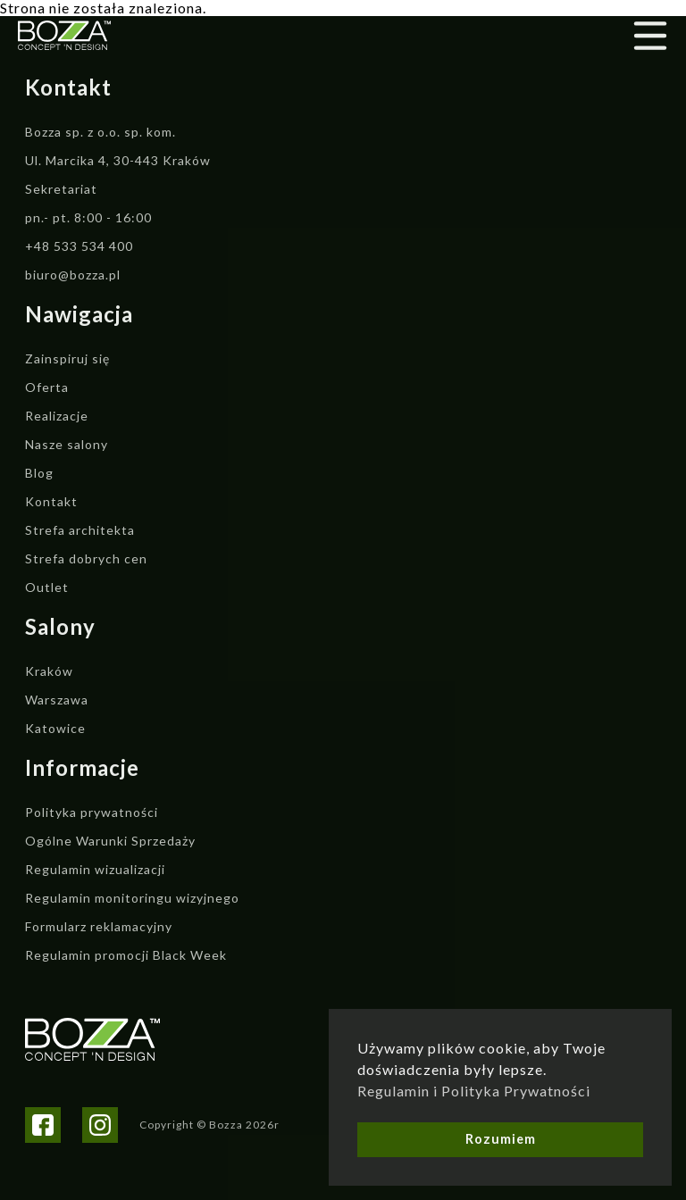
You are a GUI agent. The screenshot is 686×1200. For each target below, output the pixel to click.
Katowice (55, 728)
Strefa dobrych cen (86, 558)
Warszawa (56, 699)
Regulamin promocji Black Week (126, 954)
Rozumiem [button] (500, 1138)
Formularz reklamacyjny (98, 926)
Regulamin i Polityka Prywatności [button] (473, 1090)
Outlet (47, 587)
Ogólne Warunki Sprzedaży (110, 840)
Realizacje (56, 415)
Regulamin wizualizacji (95, 869)
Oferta (47, 387)
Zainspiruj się (67, 358)
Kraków (49, 671)
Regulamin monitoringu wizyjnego (132, 897)
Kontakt (51, 501)
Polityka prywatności (91, 812)
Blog (39, 472)
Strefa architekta (80, 530)
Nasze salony (66, 444)
